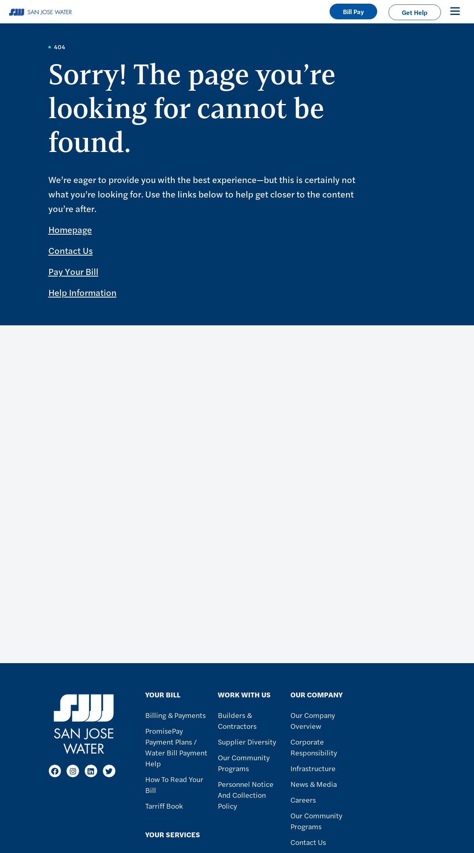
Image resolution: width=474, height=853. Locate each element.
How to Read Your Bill (174, 784)
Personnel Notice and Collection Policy (246, 795)
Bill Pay (353, 11)
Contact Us (70, 250)
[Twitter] (109, 771)
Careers (303, 800)
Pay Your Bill (73, 271)
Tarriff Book (164, 806)
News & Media (313, 784)
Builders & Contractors (237, 720)
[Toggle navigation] (455, 11)
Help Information (82, 292)
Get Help (415, 12)
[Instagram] (72, 771)
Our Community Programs (243, 762)
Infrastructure (313, 768)
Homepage (70, 229)
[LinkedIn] (91, 771)
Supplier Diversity (247, 741)
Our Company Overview (312, 720)
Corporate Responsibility (313, 746)
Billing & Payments (175, 715)
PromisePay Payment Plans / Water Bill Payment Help (176, 747)
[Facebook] (55, 771)
